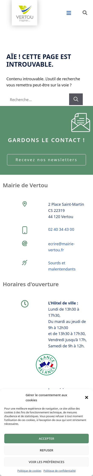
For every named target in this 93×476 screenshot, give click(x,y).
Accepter (46, 438)
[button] (86, 397)
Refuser (46, 450)
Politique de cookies (29, 471)
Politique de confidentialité (60, 471)
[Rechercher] (76, 99)
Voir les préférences (46, 462)
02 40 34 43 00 (61, 229)
